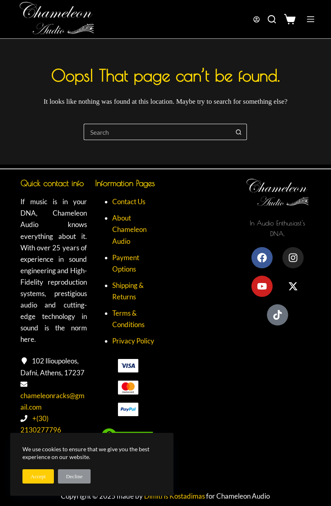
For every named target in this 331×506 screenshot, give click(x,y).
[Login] (256, 19)
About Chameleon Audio (129, 229)
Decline (74, 476)
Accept (38, 476)
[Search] (272, 19)
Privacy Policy (133, 341)
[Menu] (310, 19)
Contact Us (128, 201)
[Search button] (239, 132)
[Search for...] (157, 132)
